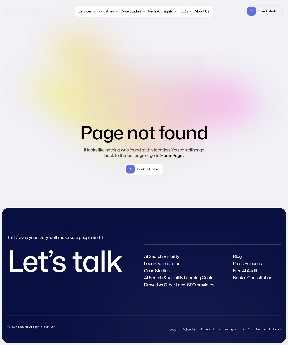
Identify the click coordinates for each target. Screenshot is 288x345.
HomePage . (172, 155)
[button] (264, 11)
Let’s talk (64, 260)
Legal (173, 329)
